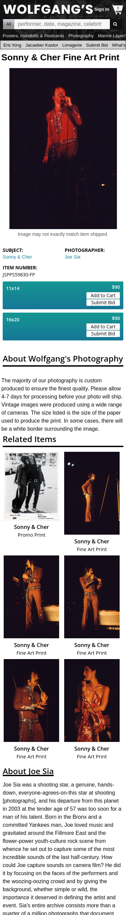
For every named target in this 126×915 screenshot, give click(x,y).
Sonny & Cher (17, 257)
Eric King (12, 45)
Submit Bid (97, 45)
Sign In (101, 9)
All (8, 24)
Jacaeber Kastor (42, 45)
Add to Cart (103, 295)
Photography (81, 35)
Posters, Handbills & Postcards (33, 35)
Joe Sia (73, 257)
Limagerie (72, 45)
